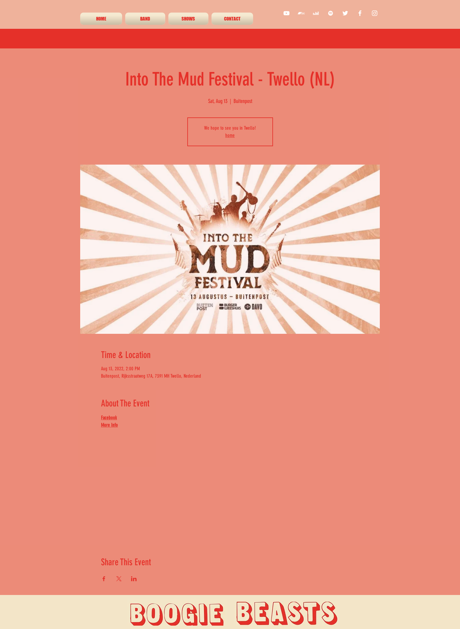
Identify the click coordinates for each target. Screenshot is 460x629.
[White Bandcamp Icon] (301, 13)
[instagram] (374, 13)
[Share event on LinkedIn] (134, 578)
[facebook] (360, 13)
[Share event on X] (119, 578)
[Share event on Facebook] (104, 578)
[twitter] (345, 13)
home (230, 135)
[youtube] (286, 13)
